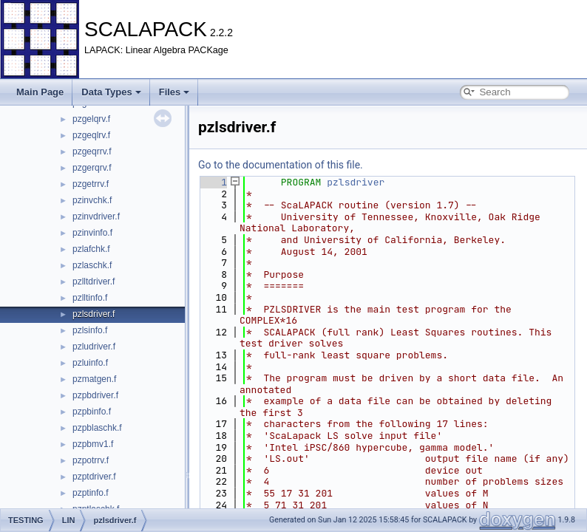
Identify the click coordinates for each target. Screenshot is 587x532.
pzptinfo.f (90, 493)
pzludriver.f (93, 346)
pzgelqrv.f (91, 119)
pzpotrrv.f (90, 460)
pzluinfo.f (90, 363)
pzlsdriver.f (93, 314)
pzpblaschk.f (97, 428)
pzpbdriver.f (95, 395)
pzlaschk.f (92, 265)
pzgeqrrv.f (91, 151)
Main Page (40, 92)
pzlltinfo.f (89, 298)
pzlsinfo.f (89, 330)
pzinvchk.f (92, 200)
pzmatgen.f (94, 379)
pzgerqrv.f (91, 168)
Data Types (110, 92)
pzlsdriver (355, 182)
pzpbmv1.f (92, 444)
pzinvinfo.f (92, 233)
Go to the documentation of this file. (280, 165)
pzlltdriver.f (93, 281)
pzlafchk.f (91, 249)
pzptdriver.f (94, 476)
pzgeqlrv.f (91, 135)
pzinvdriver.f (96, 216)
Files (174, 92)
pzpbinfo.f (91, 411)
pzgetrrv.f (90, 184)
